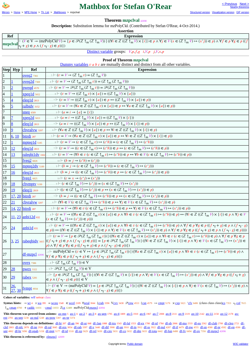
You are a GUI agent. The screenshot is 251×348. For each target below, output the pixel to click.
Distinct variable (100, 51)
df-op (231, 327)
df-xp (78, 331)
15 (13, 166)
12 (13, 148)
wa (39, 303)
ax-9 (181, 313)
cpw (131, 303)
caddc (31, 307)
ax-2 (82, 313)
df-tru (112, 323)
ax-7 (155, 313)
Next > (244, 4)
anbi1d (28, 228)
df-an (71, 323)
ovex (26, 263)
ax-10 (195, 313)
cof (238, 303)
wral (86, 303)
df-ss (147, 327)
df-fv (182, 331)
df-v (91, 327)
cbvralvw (30, 130)
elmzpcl (51, 336)
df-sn (203, 327)
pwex (27, 269)
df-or (83, 323)
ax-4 (116, 313)
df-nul (161, 327)
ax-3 (91, 313)
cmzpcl (93, 307)
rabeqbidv (30, 241)
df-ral (47, 327)
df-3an (97, 323)
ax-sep (19, 317)
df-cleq (228, 323)
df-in (133, 327)
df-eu (197, 323)
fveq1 (27, 178)
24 (13, 228)
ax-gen (102, 313)
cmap (12, 307)
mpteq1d (29, 142)
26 (13, 286)
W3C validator (240, 344)
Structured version (200, 12)
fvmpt (27, 288)
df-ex (141, 323)
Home (17, 12)
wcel (72, 303)
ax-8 (168, 313)
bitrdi (27, 136)
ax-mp (62, 313)
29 (13, 277)
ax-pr (66, 317)
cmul (48, 307)
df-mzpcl (30, 254)
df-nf (154, 323)
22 (19, 209)
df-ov (196, 331)
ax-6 (142, 313)
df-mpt (50, 331)
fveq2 (27, 160)
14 (13, 209)
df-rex (63, 327)
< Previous (229, 4)
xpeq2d (28, 118)
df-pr (217, 327)
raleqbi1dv (31, 154)
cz (63, 307)
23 (19, 217)
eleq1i (27, 190)
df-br (18, 331)
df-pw (189, 327)
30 (19, 290)
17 (13, 196)
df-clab (212, 323)
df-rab (78, 327)
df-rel (92, 331)
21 (13, 202)
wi (29, 303)
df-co (122, 331)
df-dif (105, 327)
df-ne (33, 327)
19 (13, 190)
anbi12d (29, 217)
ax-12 (224, 313)
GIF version (242, 12)
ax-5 (129, 313)
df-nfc (19, 327)
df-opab (33, 331)
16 (13, 172)
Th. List (45, 12)
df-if (175, 327)
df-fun (168, 331)
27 (13, 290)
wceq (54, 303)
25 (17, 241)
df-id (65, 331)
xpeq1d (28, 94)
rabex (27, 277)
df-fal (126, 323)
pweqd (28, 88)
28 (13, 269)
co (223, 303)
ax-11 (209, 313)
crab (101, 303)
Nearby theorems (239, 7)
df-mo (183, 323)
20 (19, 196)
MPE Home (31, 12)
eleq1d (28, 100)
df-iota (152, 331)
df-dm (137, 331)
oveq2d (28, 81)
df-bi (58, 323)
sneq (26, 112)
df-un (119, 327)
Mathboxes (59, 12)
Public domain (135, 344)
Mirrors (6, 12)
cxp (177, 303)
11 (13, 217)
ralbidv (28, 106)
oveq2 (27, 75)
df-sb (168, 323)
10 (17, 136)
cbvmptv (29, 184)
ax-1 (73, 313)
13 (13, 154)
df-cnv (108, 331)
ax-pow (50, 317)
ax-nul (34, 317)
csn (144, 303)
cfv (190, 303)
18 (13, 184)
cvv (115, 303)
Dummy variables (74, 64)
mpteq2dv (30, 166)
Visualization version (223, 12)
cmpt (161, 303)
